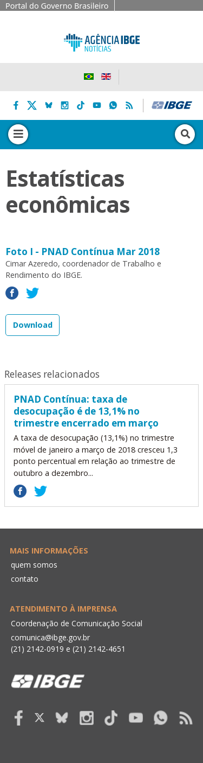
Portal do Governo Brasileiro (57, 6)
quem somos (34, 564)
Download (33, 325)
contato (24, 579)
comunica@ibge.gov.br (50, 637)
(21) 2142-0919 (37, 649)
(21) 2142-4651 (99, 649)
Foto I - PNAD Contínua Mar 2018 (82, 251)
